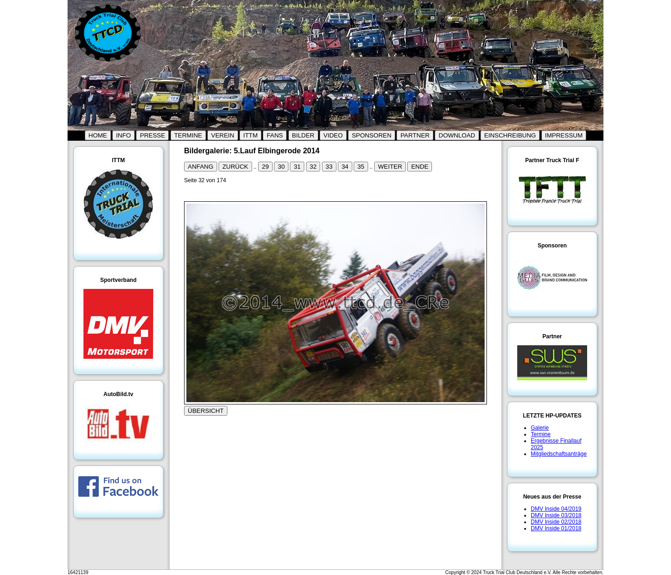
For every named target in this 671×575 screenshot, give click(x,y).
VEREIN (222, 135)
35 (360, 166)
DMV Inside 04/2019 (556, 509)
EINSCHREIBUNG (510, 135)
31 (297, 166)
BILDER (303, 135)
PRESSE (152, 135)
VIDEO (332, 135)
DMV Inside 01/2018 (556, 528)
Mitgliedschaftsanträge (559, 454)
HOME (98, 135)
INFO (123, 135)
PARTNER (414, 135)
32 (313, 166)
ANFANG (200, 166)
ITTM (250, 135)
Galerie (540, 427)
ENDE (419, 166)
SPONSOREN (371, 135)
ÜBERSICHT (206, 410)
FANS (275, 135)
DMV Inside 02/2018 (556, 522)
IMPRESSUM (564, 135)
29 (265, 166)
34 (345, 166)
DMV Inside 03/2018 (556, 515)
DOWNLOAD (456, 135)
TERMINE (188, 135)
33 (329, 166)
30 (281, 166)
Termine (541, 434)
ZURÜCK (235, 166)
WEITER (390, 166)
